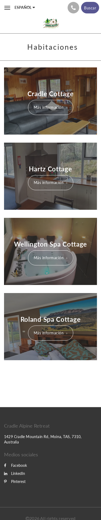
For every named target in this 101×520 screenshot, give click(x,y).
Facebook (15, 465)
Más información (49, 107)
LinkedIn (14, 473)
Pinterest (15, 481)
